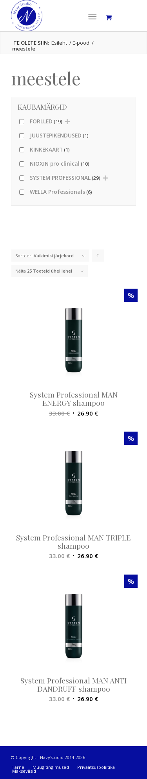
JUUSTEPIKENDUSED (59, 135)
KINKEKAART (49, 149)
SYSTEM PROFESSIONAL (65, 177)
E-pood (81, 43)
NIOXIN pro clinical (59, 163)
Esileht (59, 43)
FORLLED (46, 121)
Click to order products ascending (98, 257)
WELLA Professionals (61, 191)
